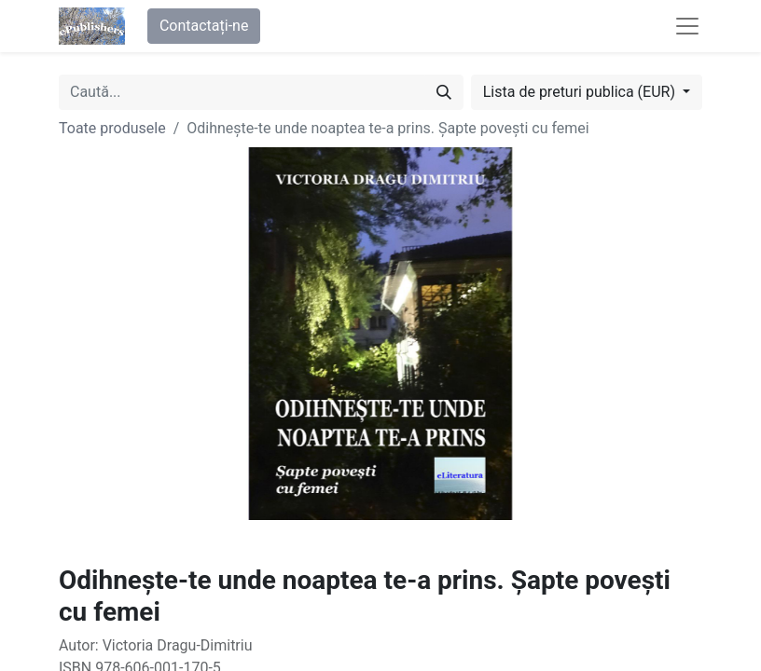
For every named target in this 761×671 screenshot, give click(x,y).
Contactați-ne (204, 25)
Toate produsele (112, 128)
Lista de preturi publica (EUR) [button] (581, 92)
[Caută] (444, 92)
